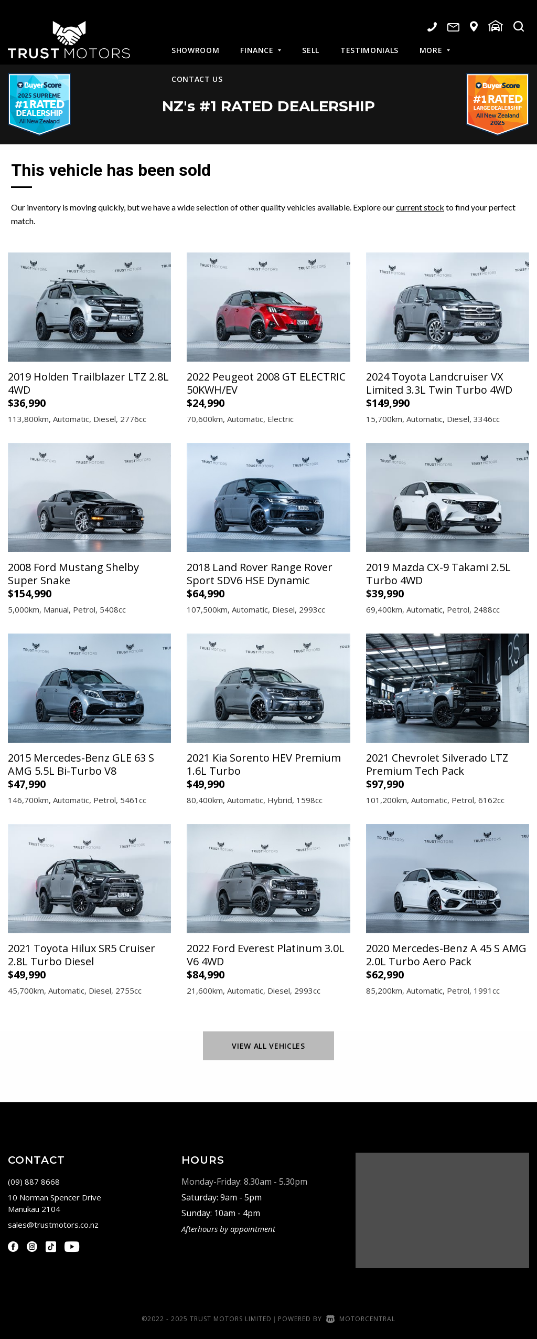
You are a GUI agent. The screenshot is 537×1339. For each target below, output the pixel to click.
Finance (260, 42)
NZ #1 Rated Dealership (268, 104)
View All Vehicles (268, 1046)
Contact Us (197, 71)
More (435, 42)
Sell (310, 42)
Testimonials (369, 42)
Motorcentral (360, 1318)
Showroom (195, 42)
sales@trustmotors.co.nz (53, 1224)
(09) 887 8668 (34, 1181)
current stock (420, 207)
